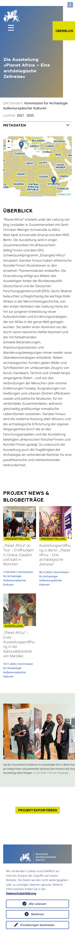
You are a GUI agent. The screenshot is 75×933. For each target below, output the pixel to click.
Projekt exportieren (37, 810)
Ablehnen (37, 914)
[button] (72, 741)
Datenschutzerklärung (21, 893)
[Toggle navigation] (11, 28)
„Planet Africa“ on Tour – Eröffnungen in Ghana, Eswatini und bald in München (18, 555)
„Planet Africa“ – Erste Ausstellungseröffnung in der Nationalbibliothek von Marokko (19, 644)
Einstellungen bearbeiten (37, 925)
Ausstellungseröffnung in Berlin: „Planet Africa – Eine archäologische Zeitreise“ (55, 555)
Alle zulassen (37, 904)
